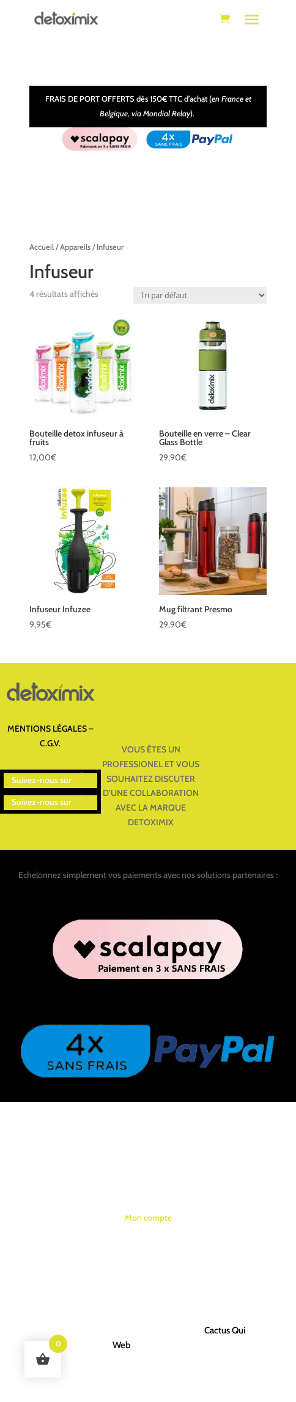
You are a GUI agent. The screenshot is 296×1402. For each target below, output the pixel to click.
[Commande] (200, 295)
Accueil (41, 247)
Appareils (75, 247)
